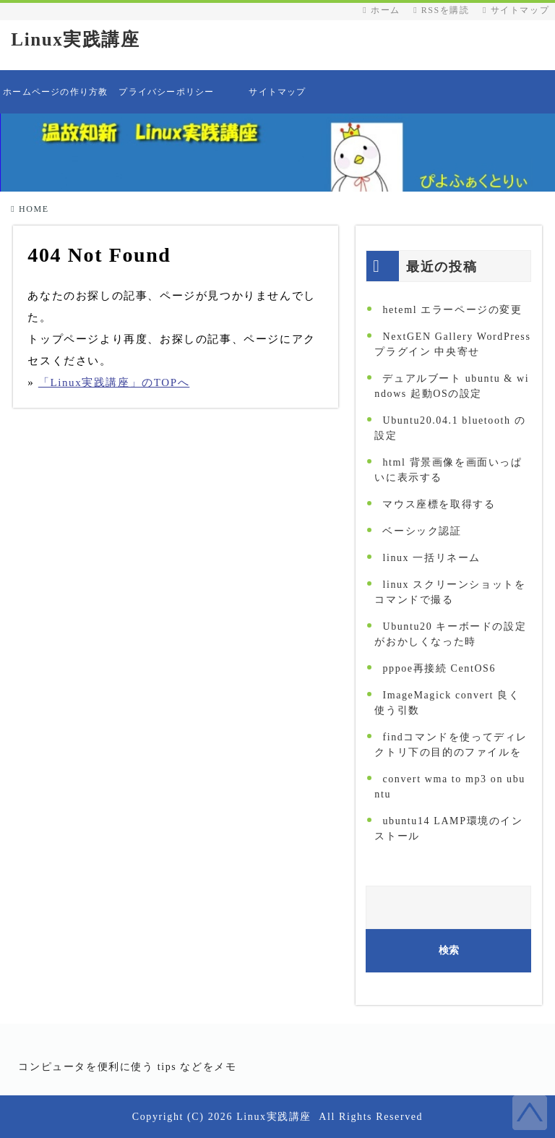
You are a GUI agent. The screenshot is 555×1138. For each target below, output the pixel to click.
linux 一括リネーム (431, 557)
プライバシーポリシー (166, 92)
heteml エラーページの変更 (452, 309)
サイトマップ (516, 10)
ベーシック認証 (421, 531)
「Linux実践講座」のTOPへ (114, 382)
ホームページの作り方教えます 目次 (55, 100)
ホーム (381, 10)
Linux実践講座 (75, 39)
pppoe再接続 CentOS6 (439, 668)
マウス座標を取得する (438, 504)
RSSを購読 (444, 10)
